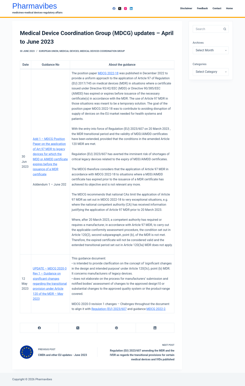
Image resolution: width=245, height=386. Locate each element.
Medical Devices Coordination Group (102, 51)
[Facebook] (114, 8)
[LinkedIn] (131, 8)
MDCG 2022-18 (108, 73)
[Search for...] (207, 29)
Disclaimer (186, 8)
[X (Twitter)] (119, 8)
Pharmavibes (34, 6)
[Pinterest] (116, 328)
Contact (217, 8)
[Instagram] (125, 8)
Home (229, 8)
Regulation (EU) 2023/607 (109, 309)
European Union (48, 51)
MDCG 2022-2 (155, 309)
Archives (198, 42)
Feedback (202, 8)
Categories (200, 64)
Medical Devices (69, 51)
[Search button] (225, 29)
